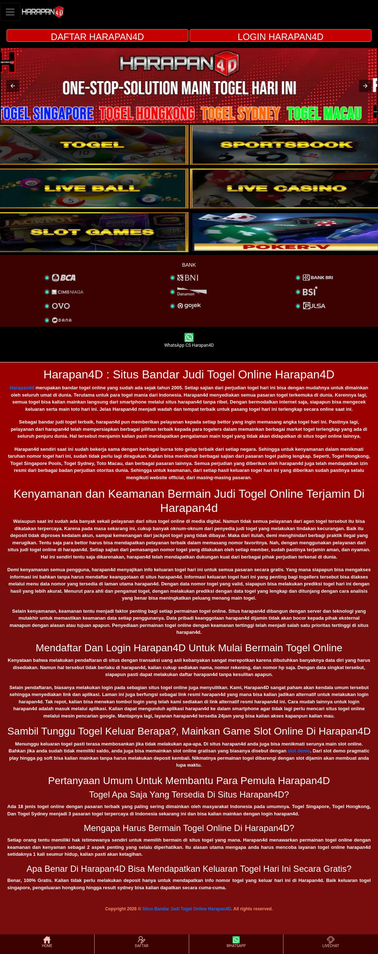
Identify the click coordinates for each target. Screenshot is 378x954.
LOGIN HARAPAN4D (280, 37)
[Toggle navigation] (10, 12)
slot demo (299, 751)
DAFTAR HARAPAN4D (97, 37)
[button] (13, 86)
